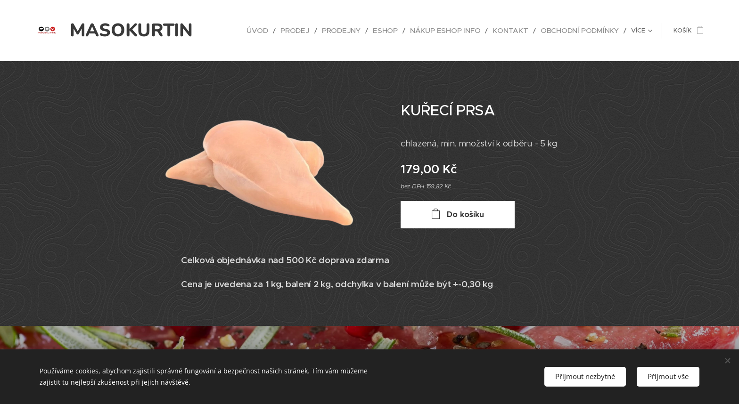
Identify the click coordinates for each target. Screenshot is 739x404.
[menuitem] (296, 30)
